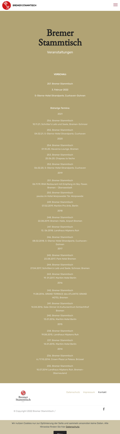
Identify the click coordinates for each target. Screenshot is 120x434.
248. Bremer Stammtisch (60, 219)
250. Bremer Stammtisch (60, 194)
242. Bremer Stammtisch (60, 292)
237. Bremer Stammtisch (60, 342)
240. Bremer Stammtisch (60, 317)
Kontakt (102, 393)
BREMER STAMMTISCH (24, 5)
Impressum (89, 393)
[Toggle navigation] (115, 4)
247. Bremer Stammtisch (60, 228)
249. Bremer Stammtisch (60, 203)
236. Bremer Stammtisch (60, 357)
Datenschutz (73, 393)
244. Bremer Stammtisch (60, 266)
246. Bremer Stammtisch (60, 239)
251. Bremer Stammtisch (60, 182)
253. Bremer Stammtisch (60, 156)
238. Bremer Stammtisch (60, 332)
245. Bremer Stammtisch (60, 257)
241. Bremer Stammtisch (60, 305)
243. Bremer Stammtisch (60, 275)
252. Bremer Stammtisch (60, 166)
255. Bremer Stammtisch (60, 131)
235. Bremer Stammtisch (60, 368)
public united (21, 416)
